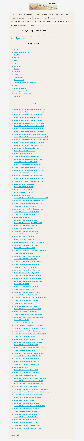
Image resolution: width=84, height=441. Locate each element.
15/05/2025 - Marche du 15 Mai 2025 (25, 162)
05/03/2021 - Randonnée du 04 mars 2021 (27, 428)
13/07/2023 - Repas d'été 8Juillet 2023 (26, 267)
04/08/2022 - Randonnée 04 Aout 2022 (26, 345)
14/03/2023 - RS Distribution (23, 303)
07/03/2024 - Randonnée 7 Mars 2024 (26, 245)
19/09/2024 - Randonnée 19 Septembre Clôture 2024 (31, 198)
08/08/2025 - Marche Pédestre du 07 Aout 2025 (29, 142)
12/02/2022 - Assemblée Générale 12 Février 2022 (30, 378)
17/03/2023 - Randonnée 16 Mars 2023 (26, 300)
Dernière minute (19, 80)
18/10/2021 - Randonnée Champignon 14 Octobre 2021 (32, 389)
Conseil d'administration (22, 52)
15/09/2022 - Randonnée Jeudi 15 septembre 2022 (30, 334)
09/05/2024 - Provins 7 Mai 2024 (24, 237)
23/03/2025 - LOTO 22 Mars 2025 (24, 173)
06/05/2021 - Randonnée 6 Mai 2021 (25, 422)
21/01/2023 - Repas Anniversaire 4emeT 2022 (28, 317)
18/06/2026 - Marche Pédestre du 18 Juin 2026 (29, 112)
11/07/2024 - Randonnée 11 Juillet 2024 (26, 214)
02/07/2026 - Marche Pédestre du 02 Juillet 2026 (29, 109)
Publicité (17, 96)
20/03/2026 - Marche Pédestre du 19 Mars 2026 (29, 128)
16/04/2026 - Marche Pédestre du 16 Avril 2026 (29, 123)
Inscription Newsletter (21, 88)
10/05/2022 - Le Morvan (21, 367)
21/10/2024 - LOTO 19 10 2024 (23, 189)
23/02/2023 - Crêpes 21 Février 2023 (25, 311)
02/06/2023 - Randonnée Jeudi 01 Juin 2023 (28, 278)
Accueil (16, 49)
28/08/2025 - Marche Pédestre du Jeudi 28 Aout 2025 (31, 139)
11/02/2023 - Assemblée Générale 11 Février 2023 (30, 314)
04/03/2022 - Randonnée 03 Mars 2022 (26, 372)
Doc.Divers (17, 66)
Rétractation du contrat (15, 435)
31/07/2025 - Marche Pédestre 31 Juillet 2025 (28, 145)
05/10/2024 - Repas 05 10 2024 (24, 192)
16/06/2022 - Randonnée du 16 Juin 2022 (27, 358)
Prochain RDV (18, 77)
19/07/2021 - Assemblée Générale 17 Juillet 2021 (29, 406)
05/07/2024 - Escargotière (22, 217)
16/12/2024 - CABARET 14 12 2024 (25, 184)
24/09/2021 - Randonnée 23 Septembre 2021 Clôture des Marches (35, 392)
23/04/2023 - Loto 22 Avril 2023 (24, 289)
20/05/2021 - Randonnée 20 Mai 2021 (26, 419)
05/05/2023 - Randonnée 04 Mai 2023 (26, 286)
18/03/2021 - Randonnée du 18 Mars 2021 (27, 425)
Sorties (16, 60)
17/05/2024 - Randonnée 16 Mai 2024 (26, 231)
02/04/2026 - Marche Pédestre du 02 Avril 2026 (29, 126)
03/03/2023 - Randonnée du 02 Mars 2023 (27, 309)
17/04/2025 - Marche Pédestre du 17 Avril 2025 (29, 167)
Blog (15, 63)
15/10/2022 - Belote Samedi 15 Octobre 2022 (28, 325)
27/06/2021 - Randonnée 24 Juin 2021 (26, 411)
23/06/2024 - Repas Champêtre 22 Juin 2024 (28, 223)
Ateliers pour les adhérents (23, 91)
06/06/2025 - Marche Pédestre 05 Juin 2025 (28, 159)
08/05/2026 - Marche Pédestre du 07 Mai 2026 (28, 120)
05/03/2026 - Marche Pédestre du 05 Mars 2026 (29, 131)
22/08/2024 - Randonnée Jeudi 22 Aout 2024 (28, 203)
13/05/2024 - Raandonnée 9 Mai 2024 (26, 234)
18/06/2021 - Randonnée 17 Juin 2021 (26, 414)
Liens (16, 85)
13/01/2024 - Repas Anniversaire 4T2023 (27, 256)
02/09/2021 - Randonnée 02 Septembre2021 (28, 397)
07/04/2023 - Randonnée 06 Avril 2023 (26, 295)
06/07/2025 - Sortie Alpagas (23, 153)
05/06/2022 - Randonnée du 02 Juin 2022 (27, 361)
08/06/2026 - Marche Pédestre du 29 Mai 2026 (28, 115)
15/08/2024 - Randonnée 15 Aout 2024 (26, 206)
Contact (16, 74)
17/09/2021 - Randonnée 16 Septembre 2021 (28, 395)
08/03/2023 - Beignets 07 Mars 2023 (25, 306)
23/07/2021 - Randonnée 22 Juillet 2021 (26, 403)
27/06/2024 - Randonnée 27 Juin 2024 (26, 220)
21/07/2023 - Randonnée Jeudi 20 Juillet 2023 (28, 264)
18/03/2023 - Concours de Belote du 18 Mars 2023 (30, 298)
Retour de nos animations (22, 94)
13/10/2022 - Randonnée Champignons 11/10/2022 (30, 328)
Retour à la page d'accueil (18, 39)
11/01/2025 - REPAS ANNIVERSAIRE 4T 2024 (28, 181)
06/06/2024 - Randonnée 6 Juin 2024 (25, 225)
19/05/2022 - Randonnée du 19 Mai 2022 (27, 364)
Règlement (17, 71)
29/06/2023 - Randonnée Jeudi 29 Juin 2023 (28, 270)
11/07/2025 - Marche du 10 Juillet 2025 (26, 148)
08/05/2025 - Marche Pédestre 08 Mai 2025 (27, 164)
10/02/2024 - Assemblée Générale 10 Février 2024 (30, 250)
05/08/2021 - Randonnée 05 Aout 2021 (26, 400)
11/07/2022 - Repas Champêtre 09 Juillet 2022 (29, 353)
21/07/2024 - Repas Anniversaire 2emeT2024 (28, 209)
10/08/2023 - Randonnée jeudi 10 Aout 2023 (28, 261)
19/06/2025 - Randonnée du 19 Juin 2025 (27, 156)
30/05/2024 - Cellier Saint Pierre (24, 228)
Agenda (16, 57)
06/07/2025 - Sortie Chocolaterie (24, 151)
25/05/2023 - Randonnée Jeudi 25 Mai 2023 (28, 281)
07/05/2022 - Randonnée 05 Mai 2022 (26, 370)
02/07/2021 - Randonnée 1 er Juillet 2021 (27, 408)
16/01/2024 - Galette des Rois (23, 253)
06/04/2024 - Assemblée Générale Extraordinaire (29, 242)
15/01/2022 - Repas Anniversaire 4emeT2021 (28, 381)
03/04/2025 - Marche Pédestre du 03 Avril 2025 (29, 170)
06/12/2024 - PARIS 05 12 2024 (23, 187)
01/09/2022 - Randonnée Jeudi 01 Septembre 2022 (30, 339)
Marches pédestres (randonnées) (25, 82)
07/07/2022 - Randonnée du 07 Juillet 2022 (27, 356)
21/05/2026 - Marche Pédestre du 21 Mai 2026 (28, 117)
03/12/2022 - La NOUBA (21, 320)
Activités (17, 55)
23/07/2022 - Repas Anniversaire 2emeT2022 (28, 347)
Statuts (16, 69)
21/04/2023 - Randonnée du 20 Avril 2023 (27, 292)
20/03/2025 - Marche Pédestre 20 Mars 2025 (28, 176)
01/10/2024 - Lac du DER (22, 195)
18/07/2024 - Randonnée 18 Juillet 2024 (26, 212)
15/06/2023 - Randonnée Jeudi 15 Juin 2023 (28, 275)
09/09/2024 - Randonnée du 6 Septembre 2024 (29, 200)
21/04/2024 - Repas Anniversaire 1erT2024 (27, 239)
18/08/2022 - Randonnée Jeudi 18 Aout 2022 (28, 342)
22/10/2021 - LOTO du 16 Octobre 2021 (26, 386)
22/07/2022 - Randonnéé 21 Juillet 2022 (26, 350)
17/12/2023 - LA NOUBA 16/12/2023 (25, 259)
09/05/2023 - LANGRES (21, 284)
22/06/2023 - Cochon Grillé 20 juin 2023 (26, 273)
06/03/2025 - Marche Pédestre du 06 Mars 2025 (29, 178)
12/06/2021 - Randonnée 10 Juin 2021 (26, 417)
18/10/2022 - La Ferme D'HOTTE (24, 322)
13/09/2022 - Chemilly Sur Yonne (24, 336)
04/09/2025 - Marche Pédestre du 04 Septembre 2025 (31, 137)
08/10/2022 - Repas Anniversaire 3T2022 (27, 331)
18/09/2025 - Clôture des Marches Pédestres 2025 (30, 134)
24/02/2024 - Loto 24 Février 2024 (24, 248)
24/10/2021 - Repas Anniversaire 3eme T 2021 (29, 383)
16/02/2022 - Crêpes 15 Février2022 (25, 375)
